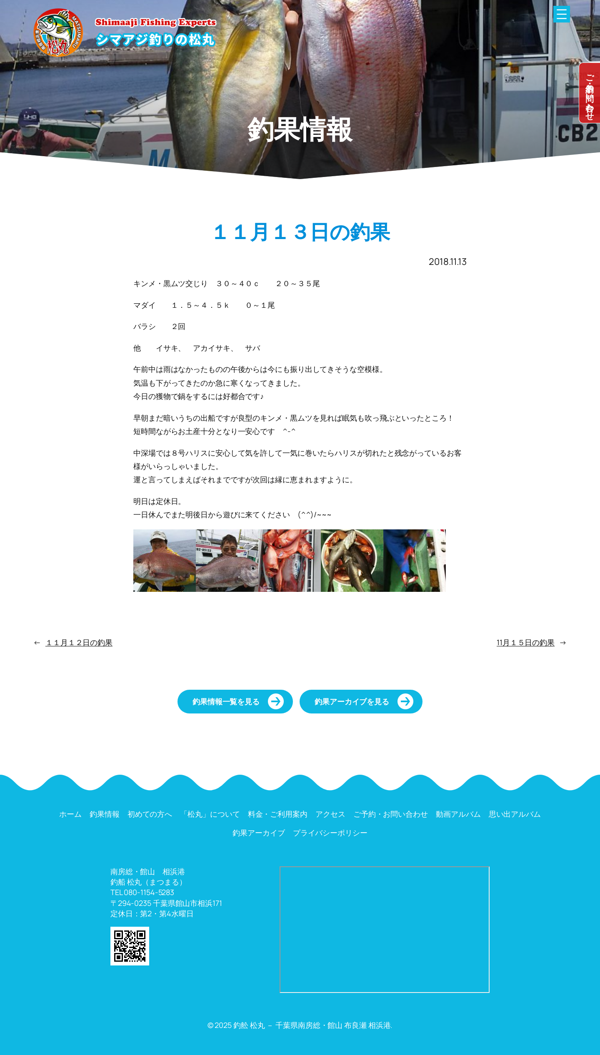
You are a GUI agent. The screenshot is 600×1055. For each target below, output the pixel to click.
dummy (589, 93)
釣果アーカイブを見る (352, 701)
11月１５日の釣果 (526, 642)
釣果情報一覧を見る (226, 701)
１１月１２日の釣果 (78, 642)
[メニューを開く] (561, 14)
